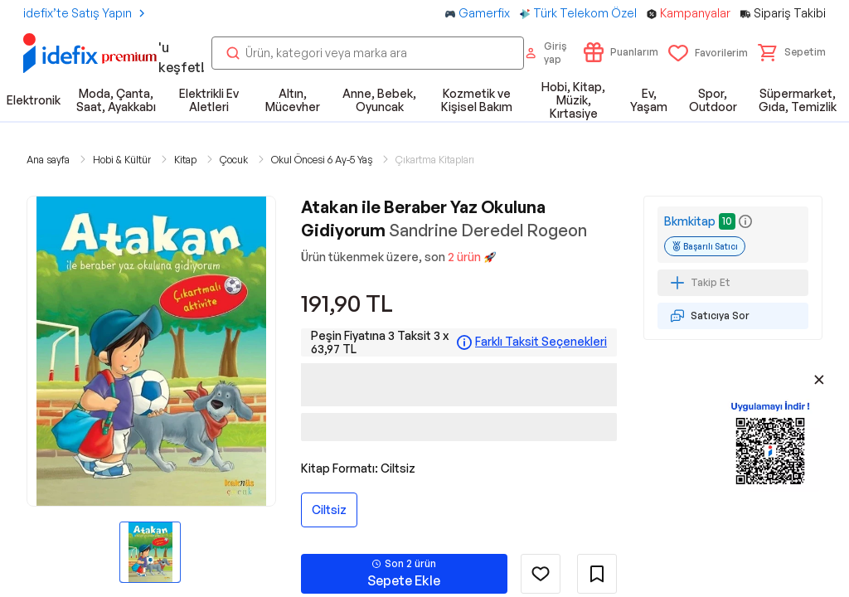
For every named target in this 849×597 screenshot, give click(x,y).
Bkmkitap (690, 221)
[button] (792, 52)
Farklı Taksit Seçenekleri (541, 341)
